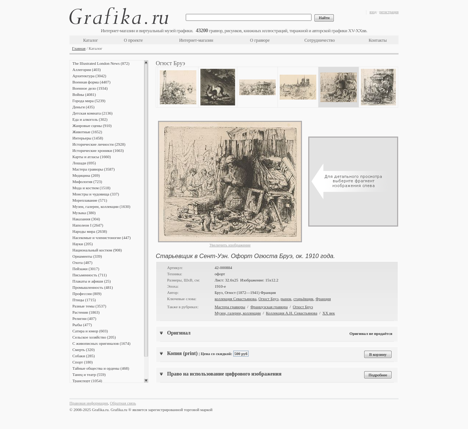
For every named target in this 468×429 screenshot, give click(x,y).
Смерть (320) (83, 349)
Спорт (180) (82, 362)
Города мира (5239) (88, 100)
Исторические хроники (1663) (98, 150)
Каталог (90, 40)
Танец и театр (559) (89, 374)
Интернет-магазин (196, 40)
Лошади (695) (84, 163)
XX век (328, 313)
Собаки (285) (83, 356)
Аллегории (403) (86, 69)
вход (373, 12)
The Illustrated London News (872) (100, 63)
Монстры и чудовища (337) (95, 194)
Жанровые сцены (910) (92, 125)
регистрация (389, 12)
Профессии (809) (86, 293)
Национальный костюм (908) (97, 250)
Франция (323, 298)
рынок (285, 298)
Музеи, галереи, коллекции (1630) (101, 206)
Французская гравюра (269, 307)
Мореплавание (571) (89, 200)
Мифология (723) (87, 181)
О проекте (133, 40)
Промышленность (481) (92, 287)
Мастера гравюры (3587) (93, 169)
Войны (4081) (84, 94)
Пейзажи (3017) (85, 268)
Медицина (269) (86, 175)
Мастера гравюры (230, 307)
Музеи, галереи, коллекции (238, 313)
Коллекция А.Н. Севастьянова (291, 313)
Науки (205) (82, 244)
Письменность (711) (89, 275)
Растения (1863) (85, 312)
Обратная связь (123, 403)
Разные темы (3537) (89, 306)
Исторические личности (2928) (98, 144)
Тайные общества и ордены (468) (100, 368)
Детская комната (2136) (92, 113)
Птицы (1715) (84, 300)
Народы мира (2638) (89, 231)
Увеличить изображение (230, 245)
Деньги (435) (83, 107)
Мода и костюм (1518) (91, 188)
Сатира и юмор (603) (90, 331)
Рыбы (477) (82, 324)
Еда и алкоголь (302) (89, 119)
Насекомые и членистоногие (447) (101, 237)
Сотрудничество (320, 40)
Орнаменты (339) (87, 256)
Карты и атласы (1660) (91, 156)
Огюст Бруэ (268, 298)
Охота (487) (82, 262)
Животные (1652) (87, 132)
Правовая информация (88, 403)
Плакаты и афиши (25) (91, 281)
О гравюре (260, 40)
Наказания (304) (86, 219)
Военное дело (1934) (89, 88)
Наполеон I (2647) (87, 225)
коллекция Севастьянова (235, 298)
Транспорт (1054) (87, 380)
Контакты (378, 40)
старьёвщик (303, 298)
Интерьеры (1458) (87, 138)
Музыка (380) (83, 212)
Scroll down (146, 381)
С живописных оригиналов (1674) (101, 343)
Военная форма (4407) (91, 82)
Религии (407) (84, 318)
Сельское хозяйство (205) (94, 337)
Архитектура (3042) (89, 76)
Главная (79, 48)
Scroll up (146, 62)
